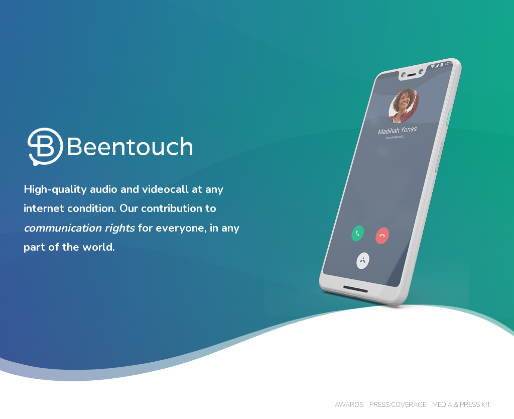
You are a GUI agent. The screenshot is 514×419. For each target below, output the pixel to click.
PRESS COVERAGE (397, 404)
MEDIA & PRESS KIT (461, 404)
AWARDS (349, 404)
